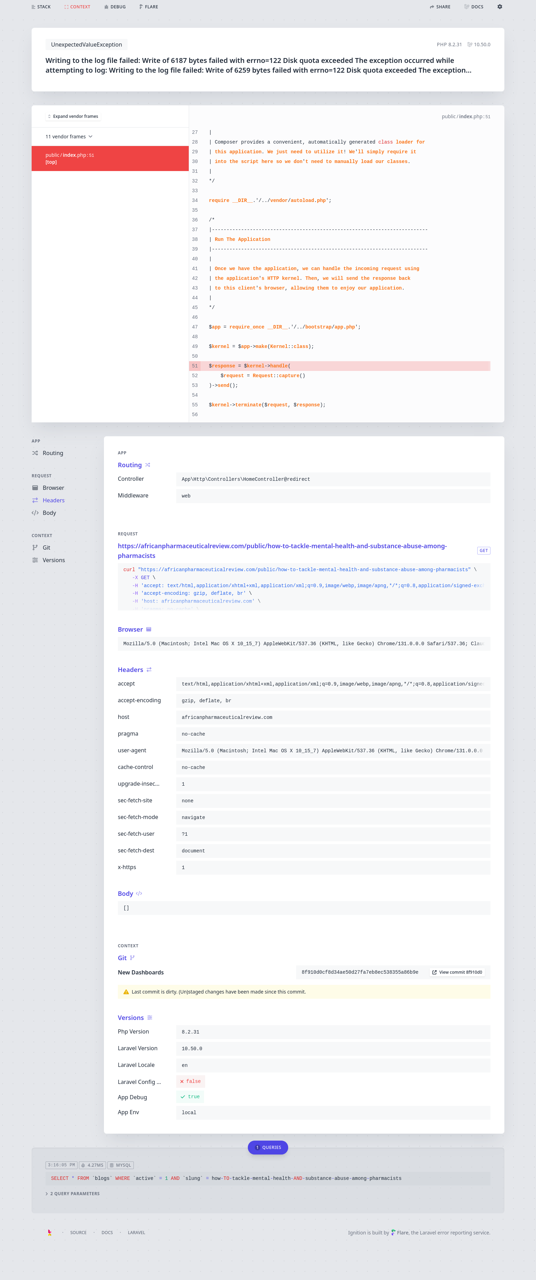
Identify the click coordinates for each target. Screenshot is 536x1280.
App (36, 441)
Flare (399, 1232)
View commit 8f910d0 (457, 972)
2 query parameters (73, 1194)
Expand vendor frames (73, 116)
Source (78, 1233)
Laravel (136, 1233)
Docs (107, 1233)
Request (42, 476)
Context (42, 535)
